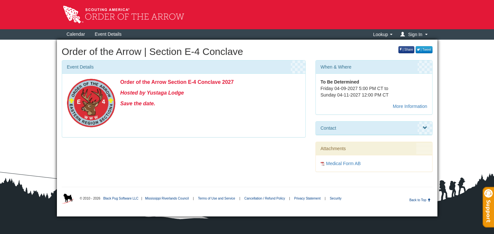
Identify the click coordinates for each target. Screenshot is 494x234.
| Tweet (424, 49)
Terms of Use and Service (216, 198)
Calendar (76, 34)
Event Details (108, 34)
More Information (410, 106)
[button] (414, 34)
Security (335, 198)
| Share (406, 49)
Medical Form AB (343, 163)
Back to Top (420, 200)
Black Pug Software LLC (120, 198)
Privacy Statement (307, 198)
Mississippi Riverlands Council (167, 198)
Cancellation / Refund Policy (264, 198)
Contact (374, 128)
